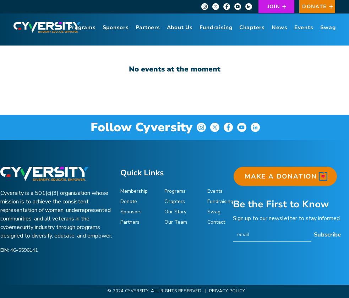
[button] (179, 27)
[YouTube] (237, 6)
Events (215, 191)
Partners (130, 222)
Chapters (174, 201)
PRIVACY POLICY (226, 291)
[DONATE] (317, 6)
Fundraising (220, 201)
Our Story (175, 211)
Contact (216, 222)
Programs (175, 191)
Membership (134, 191)
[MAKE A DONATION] (285, 176)
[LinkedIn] (248, 6)
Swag (213, 211)
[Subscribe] (327, 235)
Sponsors (131, 211)
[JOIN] (276, 6)
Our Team (175, 222)
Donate (128, 201)
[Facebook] (226, 6)
